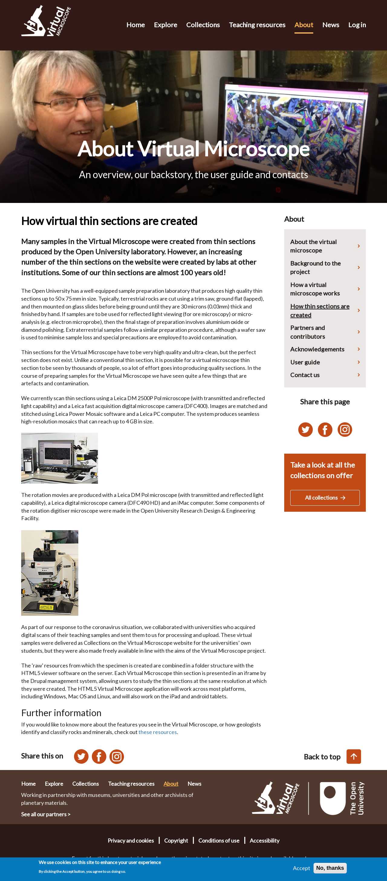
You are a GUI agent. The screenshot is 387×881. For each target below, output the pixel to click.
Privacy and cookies (131, 840)
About (303, 25)
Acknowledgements (317, 349)
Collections (203, 25)
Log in (357, 25)
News (330, 25)
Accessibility (264, 840)
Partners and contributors (307, 332)
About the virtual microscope (313, 246)
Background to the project (315, 267)
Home (135, 25)
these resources (157, 732)
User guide (305, 362)
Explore (165, 25)
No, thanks (330, 870)
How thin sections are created (320, 310)
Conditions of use (218, 840)
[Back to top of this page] (353, 756)
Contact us (305, 374)
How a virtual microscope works (315, 289)
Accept (301, 870)
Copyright (176, 840)
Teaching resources (257, 25)
